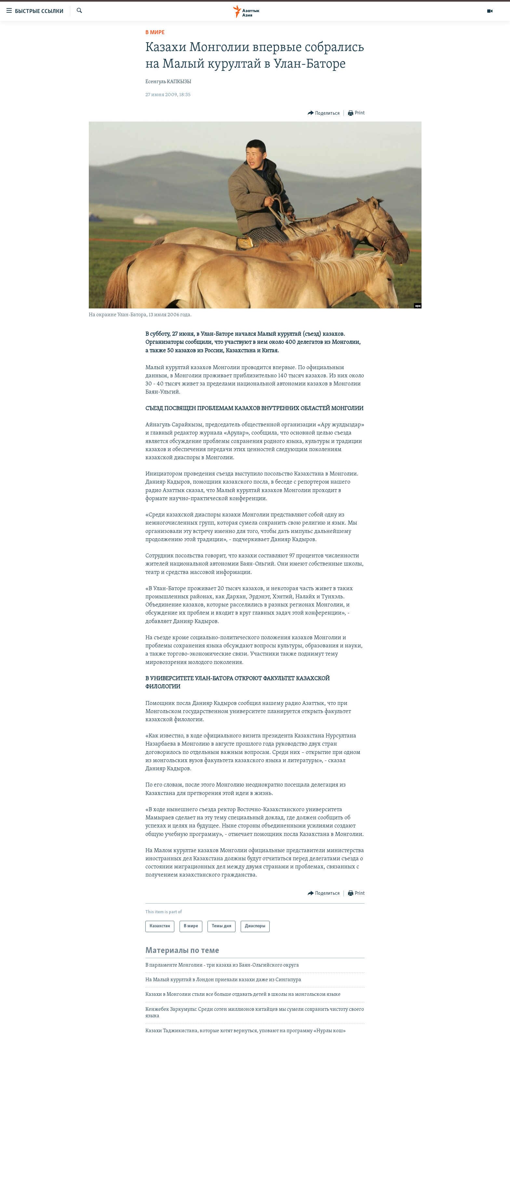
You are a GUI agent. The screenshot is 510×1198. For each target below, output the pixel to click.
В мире (155, 33)
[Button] (324, 113)
